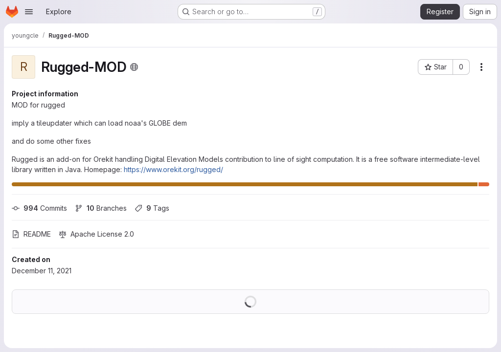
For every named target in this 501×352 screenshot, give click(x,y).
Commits (39, 208)
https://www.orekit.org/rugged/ (173, 169)
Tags (152, 208)
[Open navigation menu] (29, 12)
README (31, 234)
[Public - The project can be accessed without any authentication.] (134, 67)
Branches (101, 208)
